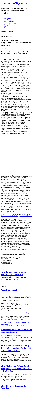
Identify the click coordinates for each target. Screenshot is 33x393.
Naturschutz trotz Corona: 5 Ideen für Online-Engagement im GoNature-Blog (16, 216)
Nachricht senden (23, 313)
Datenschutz (9, 319)
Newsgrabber (8, 25)
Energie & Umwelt (9, 290)
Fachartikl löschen (6, 322)
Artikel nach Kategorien (11, 23)
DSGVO (22, 319)
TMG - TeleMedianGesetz (23, 318)
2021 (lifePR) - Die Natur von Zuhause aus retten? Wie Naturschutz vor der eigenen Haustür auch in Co (14, 275)
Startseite (7, 17)
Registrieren (7, 18)
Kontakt (6, 28)
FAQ (5, 26)
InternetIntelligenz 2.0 (14, 3)
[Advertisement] (16, 155)
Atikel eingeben (8, 20)
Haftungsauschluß (6, 318)
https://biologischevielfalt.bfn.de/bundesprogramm (15, 249)
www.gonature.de (9, 211)
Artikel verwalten (9, 21)
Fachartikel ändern (16, 322)
